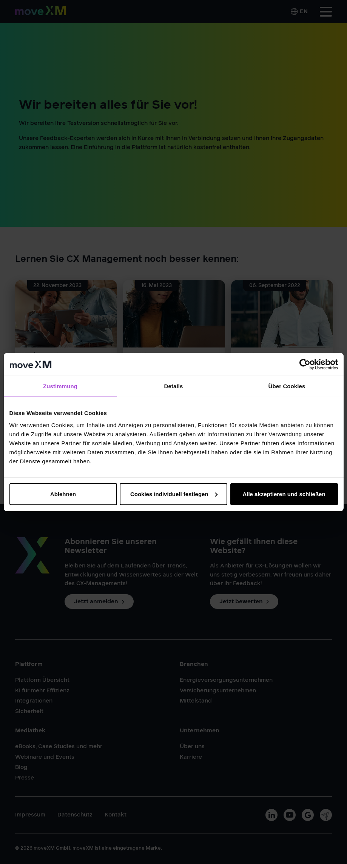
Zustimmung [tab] (60, 386)
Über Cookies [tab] (286, 386)
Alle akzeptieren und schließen (283, 493)
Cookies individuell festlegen (173, 493)
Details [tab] (173, 386)
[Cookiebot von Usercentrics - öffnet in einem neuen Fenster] (305, 364)
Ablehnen (63, 493)
